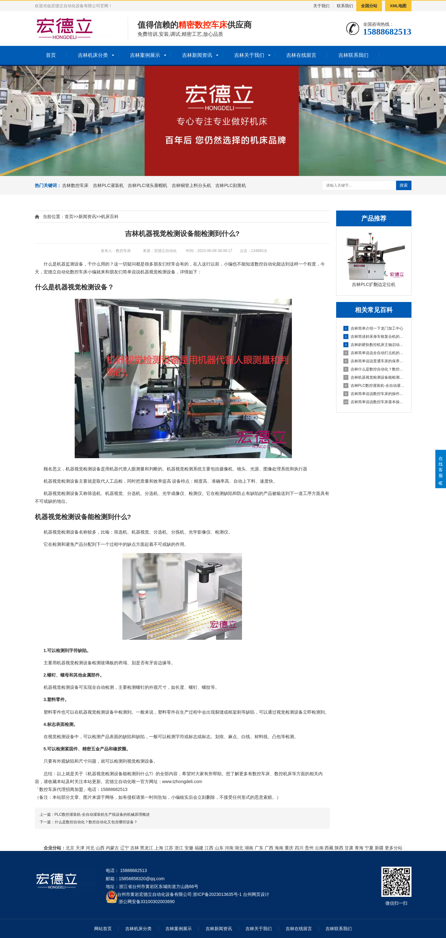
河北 (90, 847)
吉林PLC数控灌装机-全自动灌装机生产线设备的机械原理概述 (374, 385)
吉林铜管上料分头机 (191, 185)
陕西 (339, 847)
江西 (209, 847)
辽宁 (124, 847)
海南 (279, 847)
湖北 (238, 847)
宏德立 (50, 271)
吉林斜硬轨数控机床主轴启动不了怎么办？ (374, 344)
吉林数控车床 (75, 185)
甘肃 (349, 847)
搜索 (404, 185)
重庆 (289, 847)
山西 (100, 847)
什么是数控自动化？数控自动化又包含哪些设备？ (96, 822)
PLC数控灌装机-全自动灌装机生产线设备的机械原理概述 (102, 814)
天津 (80, 847)
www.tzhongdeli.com (182, 781)
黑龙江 (146, 847)
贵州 (309, 847)
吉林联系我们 (353, 55)
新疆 (379, 847)
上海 (158, 847)
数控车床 (79, 271)
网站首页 (103, 928)
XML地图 (398, 5)
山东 (219, 847)
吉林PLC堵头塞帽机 (147, 185)
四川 (299, 847)
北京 (70, 847)
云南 (319, 847)
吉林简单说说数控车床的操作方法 (374, 393)
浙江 (179, 847)
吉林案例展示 (145, 55)
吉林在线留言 (301, 55)
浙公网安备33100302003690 (147, 901)
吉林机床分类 (93, 55)
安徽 (189, 847)
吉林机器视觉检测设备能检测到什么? (374, 377)
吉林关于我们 (249, 55)
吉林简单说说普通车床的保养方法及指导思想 (374, 361)
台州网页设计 (256, 894)
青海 (359, 847)
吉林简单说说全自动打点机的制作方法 (374, 352)
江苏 (168, 847)
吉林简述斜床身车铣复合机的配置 (374, 336)
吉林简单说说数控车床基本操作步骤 (374, 401)
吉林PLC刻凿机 (230, 185)
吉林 (134, 847)
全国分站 (369, 5)
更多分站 (393, 847)
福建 (199, 847)
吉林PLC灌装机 (108, 185)
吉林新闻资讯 (197, 55)
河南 (229, 847)
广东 (259, 847)
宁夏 (369, 847)
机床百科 (110, 216)
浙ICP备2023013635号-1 (217, 894)
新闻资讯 (87, 216)
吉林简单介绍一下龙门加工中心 (373, 328)
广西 (269, 847)
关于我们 (321, 5)
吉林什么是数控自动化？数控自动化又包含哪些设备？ (374, 369)
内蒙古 (112, 847)
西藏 (329, 847)
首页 (51, 55)
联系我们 (345, 5)
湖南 (248, 847)
